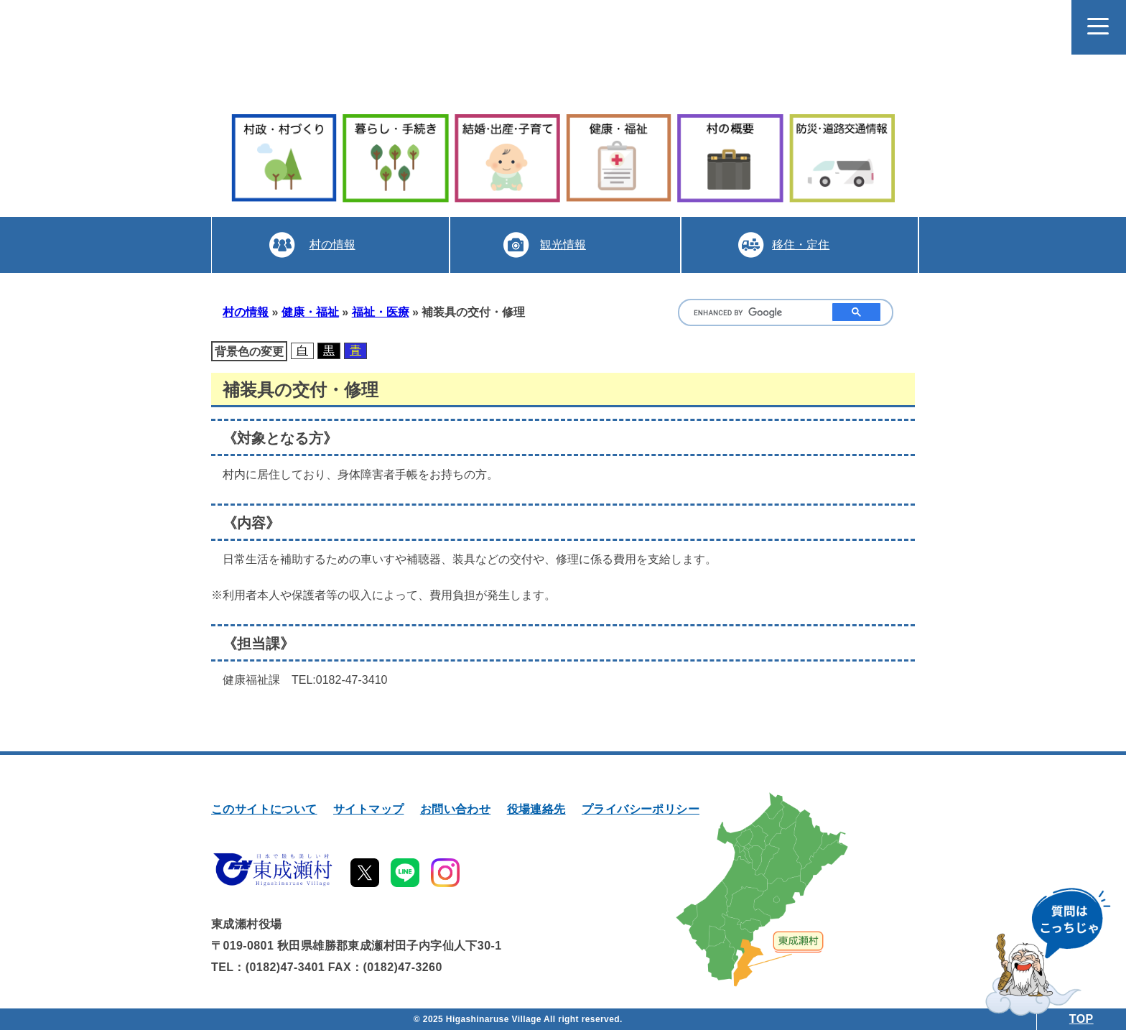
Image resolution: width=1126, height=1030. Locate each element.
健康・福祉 (310, 312)
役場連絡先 (536, 809)
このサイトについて (264, 809)
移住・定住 (800, 244)
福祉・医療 (380, 312)
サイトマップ (368, 809)
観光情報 (563, 244)
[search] (752, 313)
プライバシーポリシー (640, 809)
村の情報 (332, 244)
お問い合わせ (455, 809)
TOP (1081, 1019)
